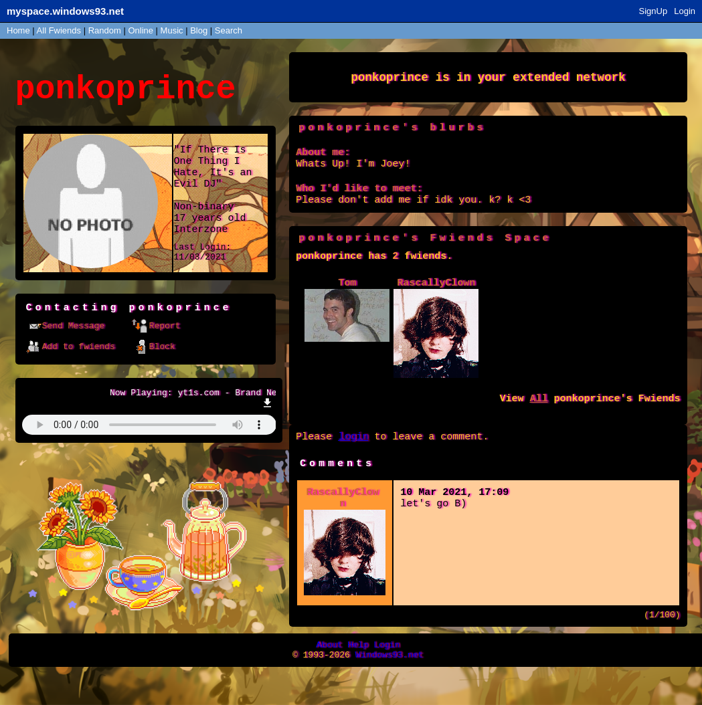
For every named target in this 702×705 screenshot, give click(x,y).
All (59, 30)
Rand (104, 30)
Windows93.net (389, 688)
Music (172, 30)
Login (684, 11)
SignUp (653, 11)
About (329, 676)
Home (18, 30)
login (353, 459)
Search (228, 30)
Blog (198, 30)
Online (140, 30)
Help (357, 676)
